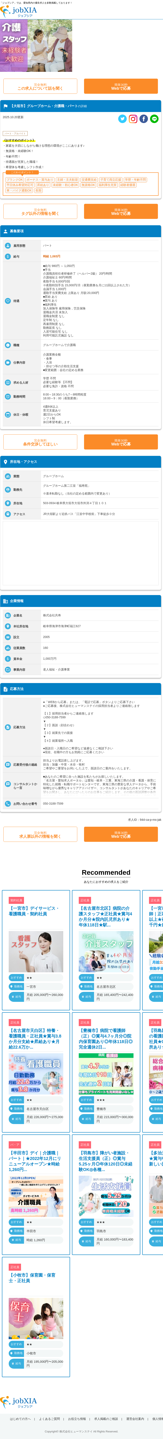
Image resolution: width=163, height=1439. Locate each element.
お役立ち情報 (77, 1419)
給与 (16, 996)
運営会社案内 (135, 1419)
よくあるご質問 (49, 1419)
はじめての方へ (20, 1419)
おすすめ (16, 977)
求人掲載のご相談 (106, 1419)
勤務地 (16, 986)
